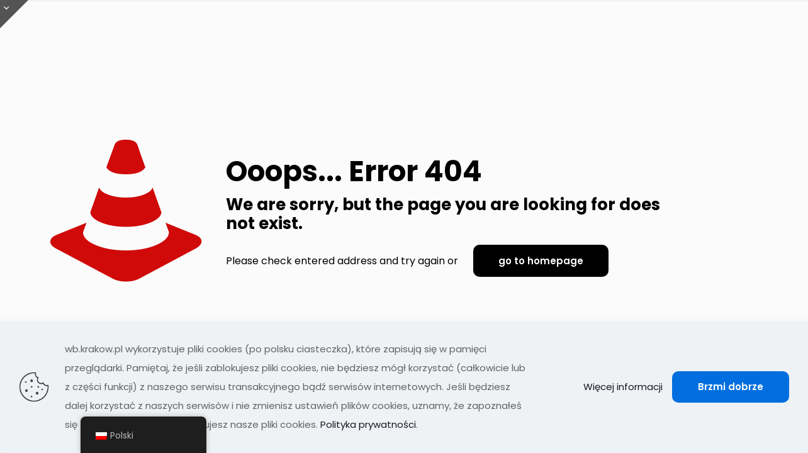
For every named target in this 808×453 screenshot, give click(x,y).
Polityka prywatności (368, 424)
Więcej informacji (623, 386)
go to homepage (540, 260)
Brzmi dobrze (730, 386)
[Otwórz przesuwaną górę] (14, 14)
